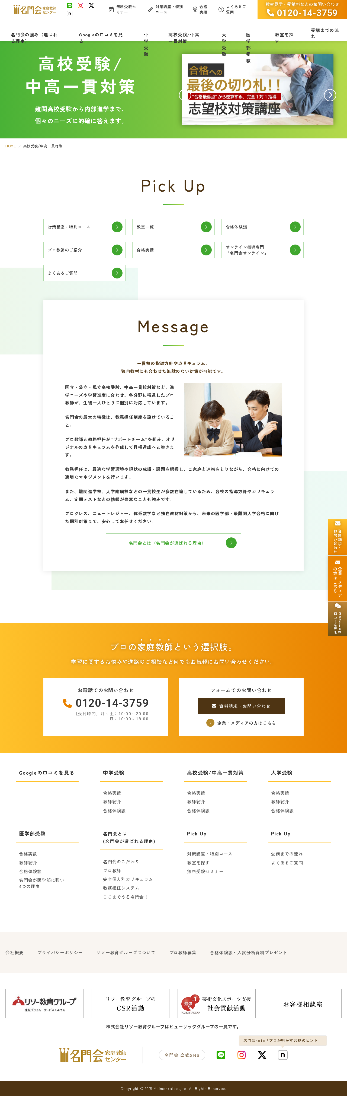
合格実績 (148, 260)
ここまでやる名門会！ (126, 912)
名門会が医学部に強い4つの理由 (42, 898)
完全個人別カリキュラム (128, 894)
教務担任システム (121, 903)
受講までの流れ (287, 869)
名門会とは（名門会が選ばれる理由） (173, 557)
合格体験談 (240, 233)
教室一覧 (148, 233)
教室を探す (198, 878)
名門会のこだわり (121, 877)
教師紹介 (112, 817)
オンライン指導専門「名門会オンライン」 (252, 260)
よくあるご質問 (67, 286)
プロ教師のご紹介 (69, 260)
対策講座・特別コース (74, 233)
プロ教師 (112, 886)
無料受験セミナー (205, 886)
